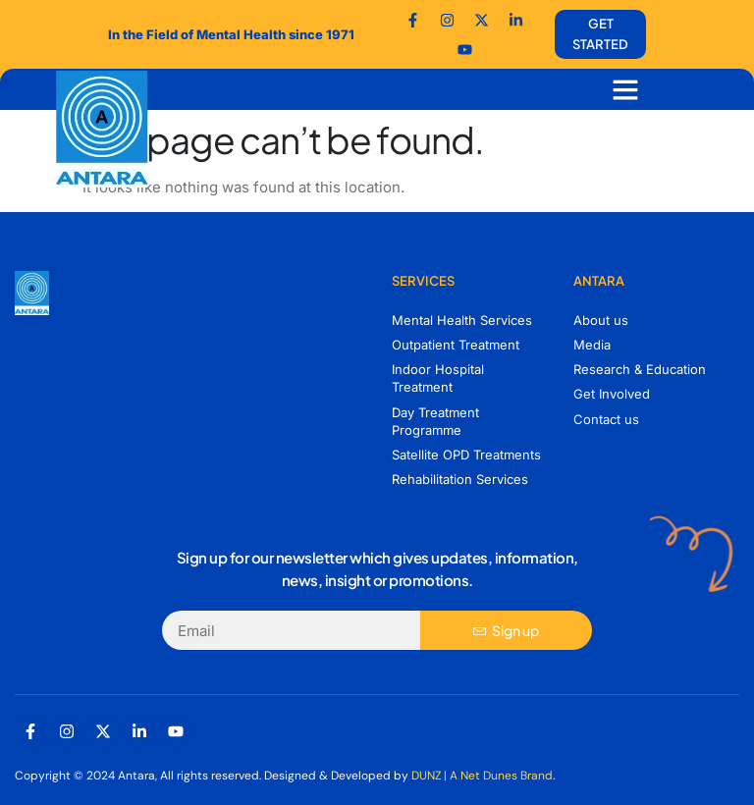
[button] (625, 89)
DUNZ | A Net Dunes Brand (482, 775)
